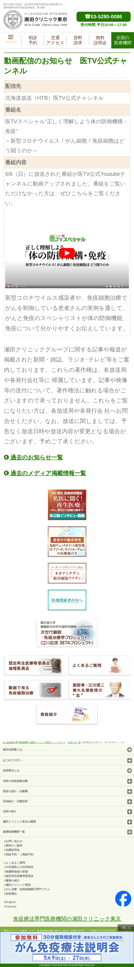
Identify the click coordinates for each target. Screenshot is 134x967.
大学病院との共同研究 (18, 867)
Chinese (10, 906)
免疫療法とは (67, 771)
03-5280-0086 (103, 16)
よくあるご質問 (14, 863)
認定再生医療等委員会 (18, 876)
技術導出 (10, 894)
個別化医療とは (67, 750)
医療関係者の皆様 (16, 871)
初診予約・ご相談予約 (18, 854)
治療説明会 (12, 850)
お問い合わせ (13, 841)
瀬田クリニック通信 (17, 885)
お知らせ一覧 (74, 742)
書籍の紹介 (12, 880)
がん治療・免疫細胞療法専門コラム (27, 889)
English (10, 902)
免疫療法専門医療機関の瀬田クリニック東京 (67, 919)
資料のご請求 (13, 845)
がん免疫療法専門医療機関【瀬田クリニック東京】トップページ (33, 742)
